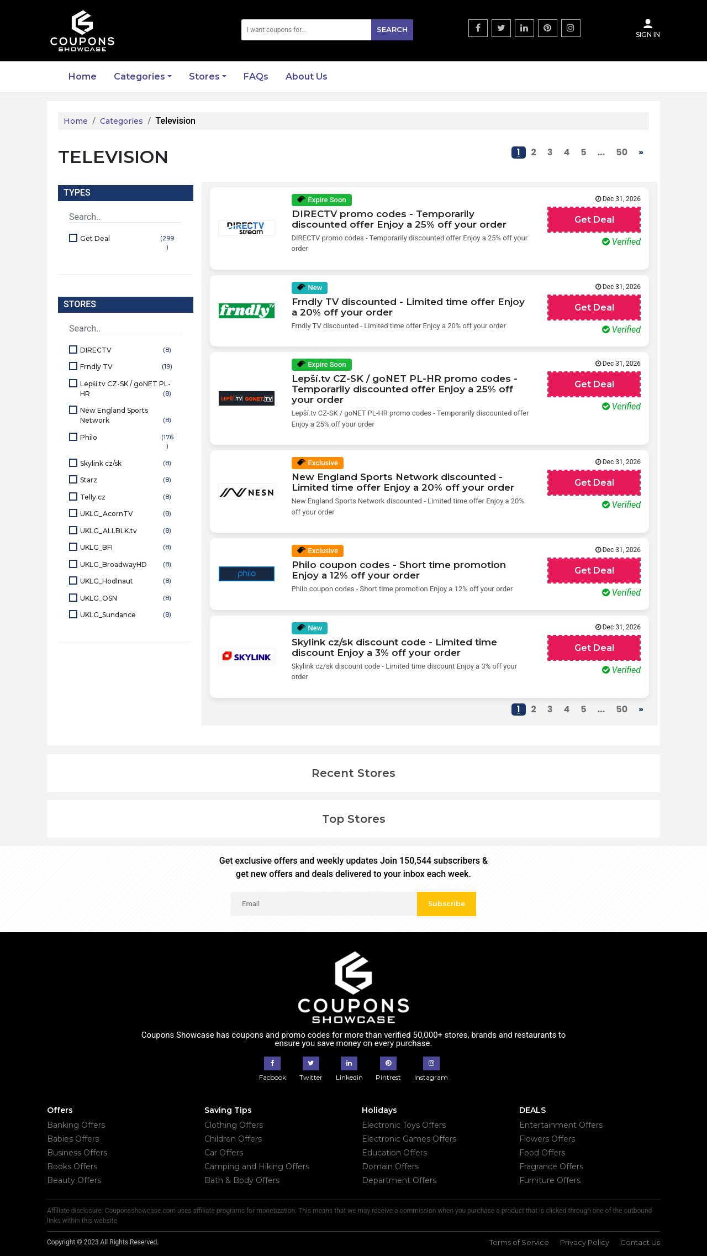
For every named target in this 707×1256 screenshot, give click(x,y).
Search (392, 29)
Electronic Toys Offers (404, 1125)
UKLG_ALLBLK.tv (127, 531)
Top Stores (354, 819)
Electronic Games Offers (409, 1139)
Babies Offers (73, 1139)
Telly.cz (127, 497)
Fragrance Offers (551, 1166)
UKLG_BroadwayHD (127, 565)
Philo (127, 442)
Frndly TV (127, 367)
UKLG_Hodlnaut (127, 581)
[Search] (327, 29)
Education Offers (394, 1153)
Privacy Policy (584, 1242)
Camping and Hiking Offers (256, 1166)
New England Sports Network (127, 416)
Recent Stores (353, 773)
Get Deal (127, 243)
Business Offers (77, 1153)
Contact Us (640, 1242)
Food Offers (542, 1153)
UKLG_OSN (127, 598)
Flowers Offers (547, 1139)
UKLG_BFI (127, 548)
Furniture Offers (550, 1180)
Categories (139, 76)
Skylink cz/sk (127, 464)
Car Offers (223, 1153)
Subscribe (446, 904)
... (601, 152)
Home (82, 76)
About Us (307, 76)
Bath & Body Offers (241, 1180)
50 (621, 152)
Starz (127, 480)
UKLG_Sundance (127, 615)
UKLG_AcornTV (127, 514)
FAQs (256, 76)
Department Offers (399, 1180)
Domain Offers (390, 1166)
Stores (204, 76)
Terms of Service (519, 1242)
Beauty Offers (74, 1180)
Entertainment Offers (561, 1125)
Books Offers (72, 1166)
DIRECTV (127, 350)
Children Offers (233, 1139)
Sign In (648, 28)
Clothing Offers (233, 1125)
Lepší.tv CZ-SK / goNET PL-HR (127, 390)
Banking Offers (76, 1125)
